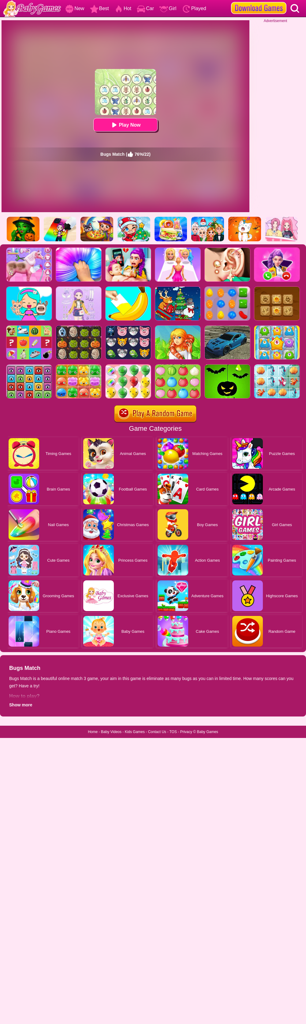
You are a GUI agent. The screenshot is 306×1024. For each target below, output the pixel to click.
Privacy (186, 732)
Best (99, 8)
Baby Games (207, 732)
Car (145, 8)
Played (194, 8)
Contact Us (157, 732)
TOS (173, 732)
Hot (122, 8)
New (74, 8)
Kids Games (135, 732)
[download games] (259, 2)
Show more (20, 704)
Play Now (125, 125)
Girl (167, 8)
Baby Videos (111, 732)
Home (93, 732)
